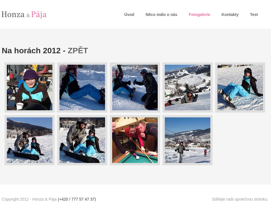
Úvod (129, 14)
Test (254, 14)
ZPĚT (78, 50)
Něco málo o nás (161, 14)
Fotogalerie (199, 14)
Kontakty (230, 14)
